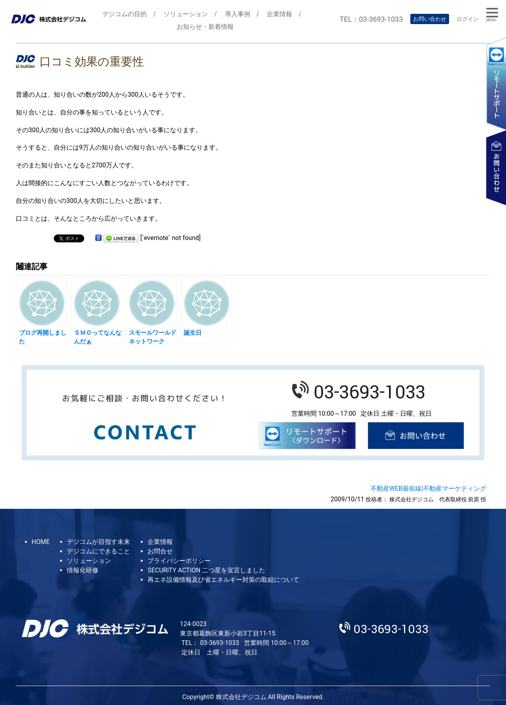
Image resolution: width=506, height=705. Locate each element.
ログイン (468, 19)
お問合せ (160, 551)
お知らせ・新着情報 (205, 26)
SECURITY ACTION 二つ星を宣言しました (206, 570)
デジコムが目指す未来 (98, 542)
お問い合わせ (429, 19)
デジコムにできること (98, 551)
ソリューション (186, 14)
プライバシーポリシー (179, 560)
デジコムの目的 (124, 14)
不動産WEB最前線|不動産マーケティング (428, 488)
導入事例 (237, 14)
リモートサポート (496, 83)
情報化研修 (82, 570)
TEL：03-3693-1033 (371, 19)
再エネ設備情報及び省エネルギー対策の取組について (223, 579)
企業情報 (279, 14)
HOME (40, 542)
